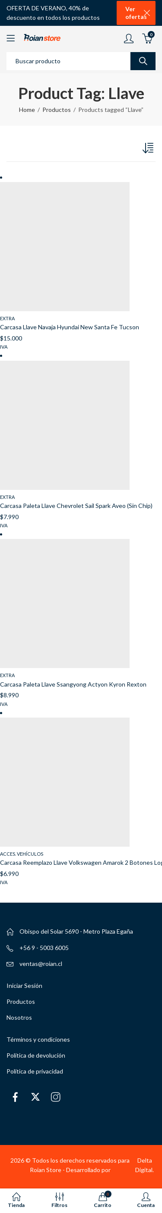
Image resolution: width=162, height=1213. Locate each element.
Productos (56, 109)
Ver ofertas (136, 12)
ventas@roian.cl (40, 963)
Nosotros (19, 1017)
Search (143, 61)
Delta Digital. (144, 1165)
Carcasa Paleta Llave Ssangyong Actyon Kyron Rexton (73, 684)
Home (27, 109)
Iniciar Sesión (24, 985)
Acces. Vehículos (21, 854)
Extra (7, 318)
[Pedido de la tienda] (149, 150)
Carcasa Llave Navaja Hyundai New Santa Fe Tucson (69, 327)
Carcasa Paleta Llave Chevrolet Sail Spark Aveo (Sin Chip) (76, 505)
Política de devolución (35, 1055)
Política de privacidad (34, 1071)
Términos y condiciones (38, 1039)
